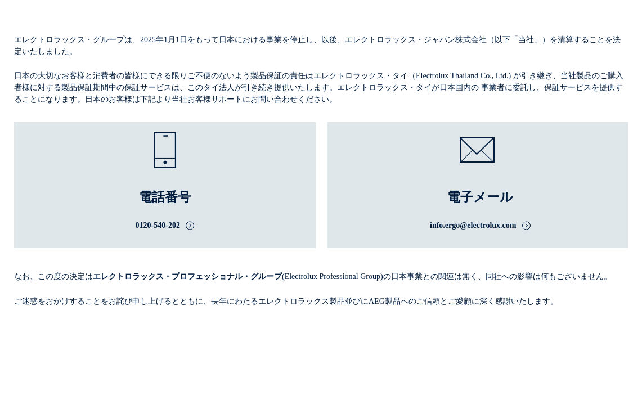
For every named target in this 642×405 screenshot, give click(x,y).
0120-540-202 (158, 225)
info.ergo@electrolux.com (473, 225)
